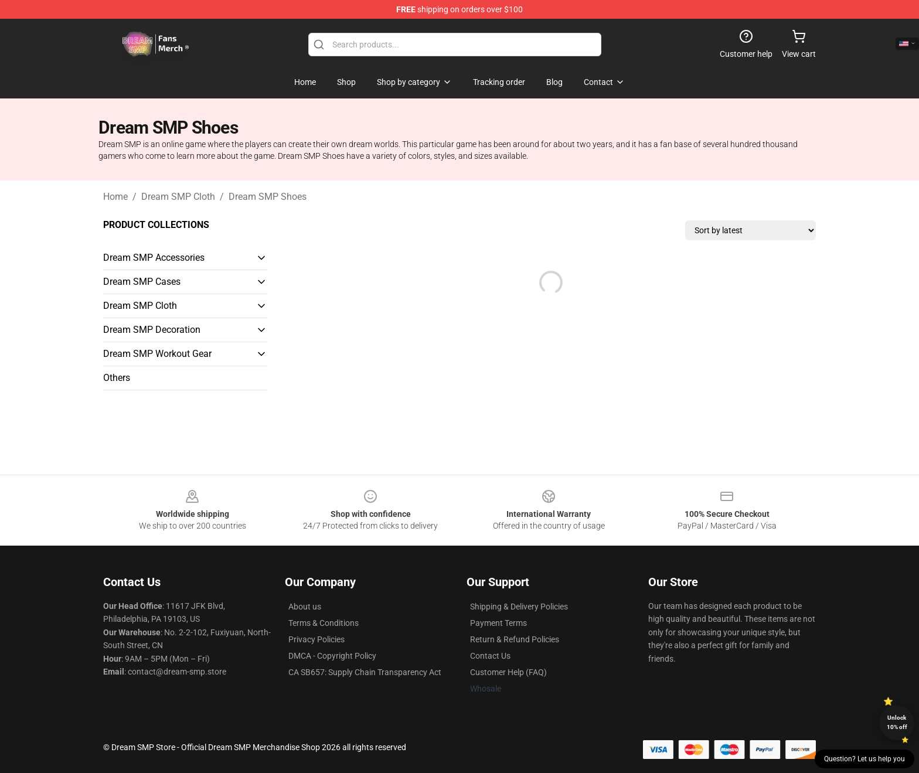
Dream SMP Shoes (268, 196)
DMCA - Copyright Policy (332, 655)
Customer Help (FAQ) (508, 672)
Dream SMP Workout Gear (157, 353)
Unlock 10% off (897, 722)
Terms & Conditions (323, 623)
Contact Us (490, 655)
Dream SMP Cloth (178, 196)
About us (304, 606)
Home (115, 196)
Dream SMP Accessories (154, 257)
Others (116, 377)
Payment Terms (498, 623)
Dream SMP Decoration (151, 329)
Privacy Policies (316, 639)
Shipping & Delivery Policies (519, 606)
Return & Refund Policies (514, 639)
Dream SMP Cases (142, 281)
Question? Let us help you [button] (864, 759)
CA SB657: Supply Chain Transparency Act (364, 672)
